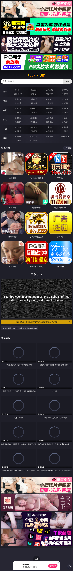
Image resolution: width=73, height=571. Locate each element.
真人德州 (33, 90)
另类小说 (33, 131)
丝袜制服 (33, 103)
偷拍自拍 (33, 108)
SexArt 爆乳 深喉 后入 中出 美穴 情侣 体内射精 (20, 328)
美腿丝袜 (18, 122)
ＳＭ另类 (65, 103)
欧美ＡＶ (49, 99)
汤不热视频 (65, 136)
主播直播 (49, 103)
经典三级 (33, 112)
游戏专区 (65, 90)
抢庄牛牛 (65, 94)
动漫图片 (65, 118)
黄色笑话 (49, 131)
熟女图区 (49, 122)
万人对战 (49, 90)
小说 (5, 129)
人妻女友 (49, 127)
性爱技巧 (65, 131)
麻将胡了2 (18, 94)
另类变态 (65, 112)
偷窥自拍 (18, 118)
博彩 (5, 91)
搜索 (67, 81)
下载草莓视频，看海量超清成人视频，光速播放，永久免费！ (42, 321)
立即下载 (53, 566)
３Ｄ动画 (65, 99)
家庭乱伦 (33, 127)
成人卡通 (49, 108)
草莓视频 (49, 136)
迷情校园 (18, 131)
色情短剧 (33, 140)
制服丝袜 (18, 112)
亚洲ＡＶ (18, 99)
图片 (5, 119)
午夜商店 (33, 136)
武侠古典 (65, 127)
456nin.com (36, 75)
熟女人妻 (18, 103)
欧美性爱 (65, 108)
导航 (5, 138)
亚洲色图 (33, 118)
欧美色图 (49, 118)
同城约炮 (18, 136)
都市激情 (18, 127)
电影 (5, 110)
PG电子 (18, 90)
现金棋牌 (49, 94)
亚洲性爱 (18, 108)
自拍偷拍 (33, 99)
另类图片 (65, 122)
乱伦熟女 (49, 112)
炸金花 (33, 94)
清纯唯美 (33, 122)
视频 (5, 101)
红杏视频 (18, 140)
